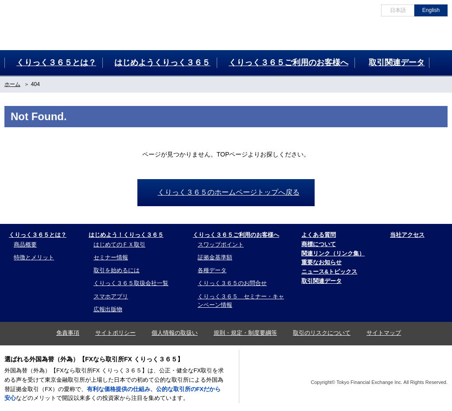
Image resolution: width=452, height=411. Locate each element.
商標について (318, 244)
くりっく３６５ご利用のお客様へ (236, 234)
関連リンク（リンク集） (333, 253)
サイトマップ (383, 332)
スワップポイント (221, 244)
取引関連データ (321, 281)
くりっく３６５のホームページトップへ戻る (229, 192)
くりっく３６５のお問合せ (232, 283)
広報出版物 (108, 309)
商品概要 (25, 244)
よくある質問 (318, 234)
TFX (426, 367)
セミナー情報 (111, 257)
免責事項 (67, 332)
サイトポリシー (115, 332)
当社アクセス (407, 234)
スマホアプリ (111, 296)
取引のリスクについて (322, 332)
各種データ (212, 270)
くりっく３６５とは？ (37, 234)
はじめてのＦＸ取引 (119, 244)
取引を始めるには (117, 270)
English (431, 10)
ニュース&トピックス (329, 271)
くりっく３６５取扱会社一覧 (131, 283)
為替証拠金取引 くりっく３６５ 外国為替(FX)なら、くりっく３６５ (45, 22)
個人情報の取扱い (175, 332)
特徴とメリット (34, 257)
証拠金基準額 (215, 257)
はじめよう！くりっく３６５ (126, 234)
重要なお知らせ (321, 262)
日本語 (398, 10)
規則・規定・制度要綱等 (245, 332)
